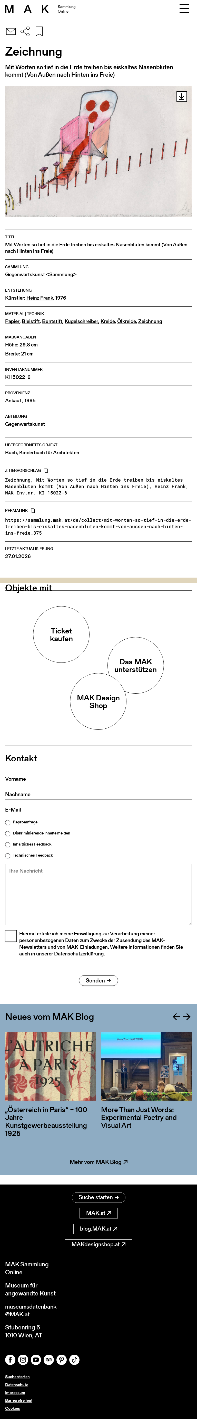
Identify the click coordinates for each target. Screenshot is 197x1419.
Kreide (108, 321)
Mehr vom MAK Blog (98, 1171)
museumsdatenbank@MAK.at (32, 1310)
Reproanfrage (25, 822)
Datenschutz (16, 1385)
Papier (12, 321)
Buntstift (52, 321)
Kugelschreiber (81, 321)
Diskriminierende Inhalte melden (41, 833)
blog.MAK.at (98, 1228)
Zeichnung (150, 321)
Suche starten (98, 1197)
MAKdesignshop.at (98, 1244)
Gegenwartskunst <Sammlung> (40, 274)
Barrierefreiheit (18, 1401)
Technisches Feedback (33, 855)
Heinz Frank (39, 298)
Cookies (12, 1408)
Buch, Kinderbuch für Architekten (42, 452)
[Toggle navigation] (184, 9)
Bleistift (31, 321)
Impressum (15, 1393)
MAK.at (98, 1212)
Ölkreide (126, 321)
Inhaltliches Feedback (32, 844)
